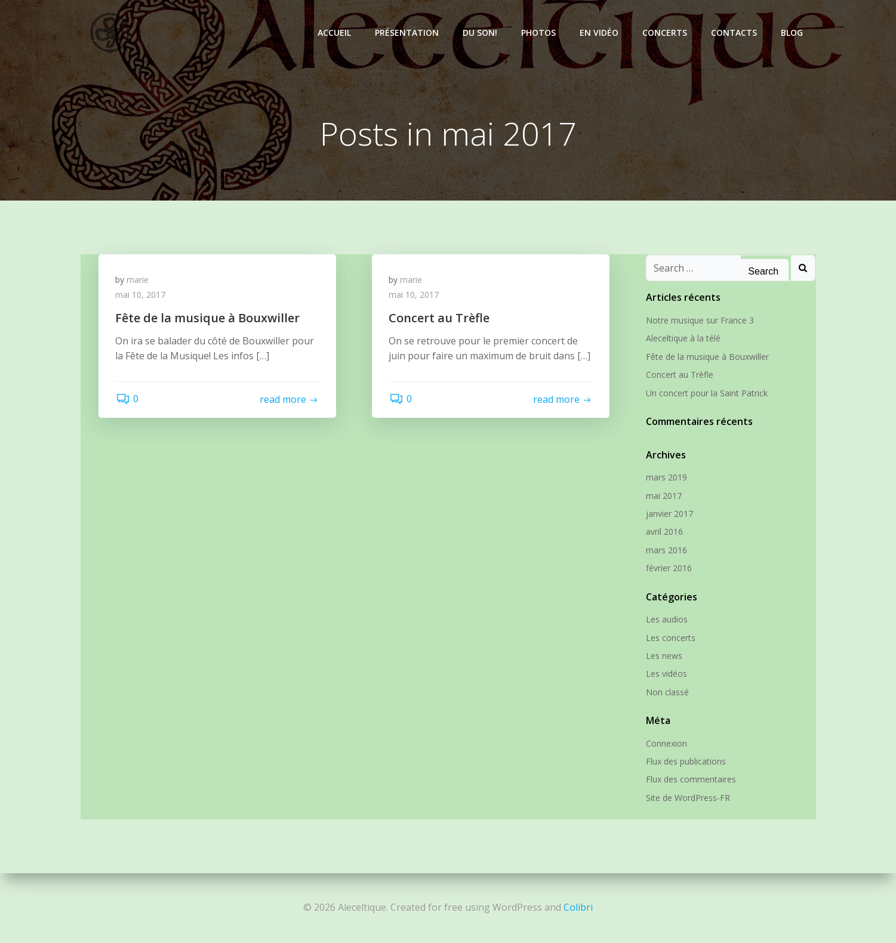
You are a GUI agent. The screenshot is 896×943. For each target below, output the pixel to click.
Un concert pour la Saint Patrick (706, 393)
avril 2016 (663, 532)
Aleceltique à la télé (682, 338)
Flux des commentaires (690, 779)
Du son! (481, 32)
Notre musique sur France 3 (699, 320)
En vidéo (600, 32)
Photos (539, 32)
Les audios (666, 619)
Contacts (735, 32)
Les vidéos (665, 674)
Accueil (335, 32)
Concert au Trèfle (679, 375)
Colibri (578, 907)
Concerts (665, 32)
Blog (793, 32)
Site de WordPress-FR (687, 797)
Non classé (666, 692)
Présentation (408, 32)
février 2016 (668, 568)
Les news (663, 655)
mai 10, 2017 (141, 296)
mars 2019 (665, 477)
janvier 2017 (668, 514)
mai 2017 (663, 495)
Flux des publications (685, 762)
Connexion (665, 743)
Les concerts (670, 637)
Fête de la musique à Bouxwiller (706, 356)
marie (139, 280)
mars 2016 (665, 550)
